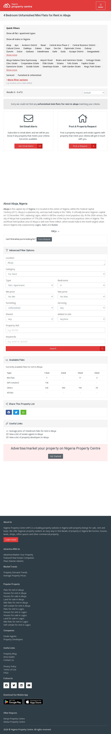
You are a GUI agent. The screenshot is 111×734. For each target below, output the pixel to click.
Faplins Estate (87, 63)
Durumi (97, 48)
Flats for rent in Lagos (13, 609)
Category (10, 269)
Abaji (8, 45)
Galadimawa (32, 51)
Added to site (64, 314)
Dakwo (38, 48)
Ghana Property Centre (14, 721)
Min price (10, 291)
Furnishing (11, 302)
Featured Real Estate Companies (18, 557)
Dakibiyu (27, 48)
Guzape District (65, 51)
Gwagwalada (82, 51)
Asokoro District (29, 45)
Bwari (43, 45)
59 (97, 388)
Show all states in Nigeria (18, 39)
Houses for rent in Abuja (14, 593)
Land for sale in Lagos (13, 618)
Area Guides (9, 656)
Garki (44, 51)
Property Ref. (12, 325)
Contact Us (8, 660)
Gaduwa (19, 51)
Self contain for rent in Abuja (16, 605)
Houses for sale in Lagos (15, 615)
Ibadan (54, 224)
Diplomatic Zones (72, 48)
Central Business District (83, 45)
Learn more (10, 539)
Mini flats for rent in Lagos (15, 621)
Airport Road (46, 60)
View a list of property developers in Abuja (29, 437)
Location (10, 257)
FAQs (55, 231)
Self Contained (13, 383)
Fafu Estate (72, 63)
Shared (9, 314)
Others (10, 388)
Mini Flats (10, 378)
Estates (60, 63)
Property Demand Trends (15, 572)
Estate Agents (9, 636)
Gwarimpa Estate (50, 66)
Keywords (11, 336)
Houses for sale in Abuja (14, 596)
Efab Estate (47, 63)
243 (46, 388)
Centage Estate (92, 60)
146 (46, 383)
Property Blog (9, 653)
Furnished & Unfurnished (29, 75)
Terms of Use (9, 669)
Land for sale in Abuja (13, 599)
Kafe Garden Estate (71, 66)
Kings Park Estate (92, 66)
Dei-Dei (57, 48)
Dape (47, 48)
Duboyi (87, 48)
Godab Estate (32, 66)
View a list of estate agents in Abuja (26, 434)
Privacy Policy (9, 666)
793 (80, 388)
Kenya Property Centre (14, 718)
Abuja (55, 262)
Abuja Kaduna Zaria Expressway (21, 60)
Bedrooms (63, 280)
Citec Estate (11, 63)
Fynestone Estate (14, 66)
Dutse (9, 51)
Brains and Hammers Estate (68, 60)
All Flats (10, 392)
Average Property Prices (14, 575)
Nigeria (32, 209)
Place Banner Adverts (13, 561)
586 (63, 388)
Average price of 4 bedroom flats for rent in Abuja (32, 431)
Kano (44, 224)
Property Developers (13, 639)
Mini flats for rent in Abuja (15, 602)
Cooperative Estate (30, 63)
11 (80, 378)
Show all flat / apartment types (20, 33)
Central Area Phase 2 (59, 45)
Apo (16, 45)
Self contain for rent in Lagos (17, 624)
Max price (62, 291)
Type (8, 280)
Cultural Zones (13, 48)
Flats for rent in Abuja (13, 589)
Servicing (62, 302)
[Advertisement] (55, 175)
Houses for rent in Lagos (15, 612)
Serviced (10, 75)
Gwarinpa (95, 51)
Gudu (52, 51)
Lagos (38, 224)
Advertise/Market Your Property (18, 554)
